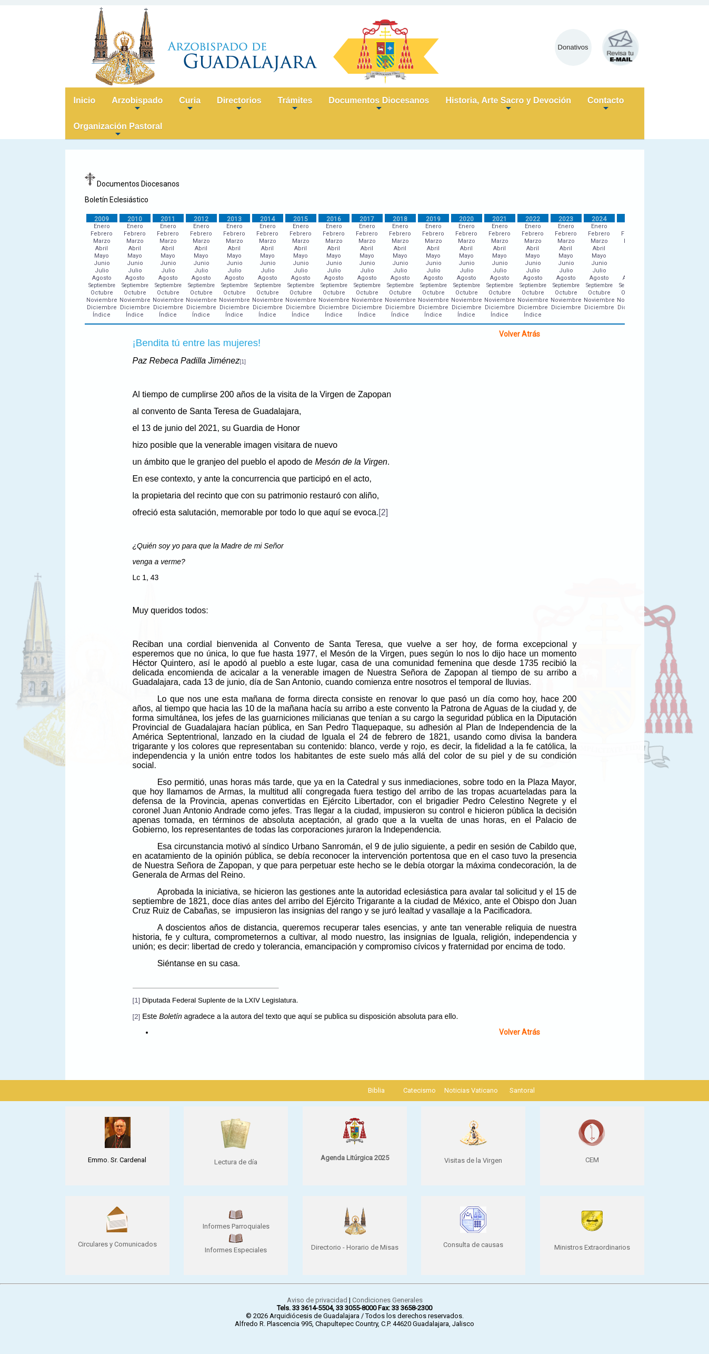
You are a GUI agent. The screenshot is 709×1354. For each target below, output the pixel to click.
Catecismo (419, 1090)
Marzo (102, 241)
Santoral (522, 1090)
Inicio (85, 100)
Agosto (102, 277)
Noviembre (101, 300)
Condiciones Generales (387, 1300)
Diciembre (102, 307)
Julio (102, 270)
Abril (101, 248)
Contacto (605, 104)
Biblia (376, 1090)
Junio (102, 263)
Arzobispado (137, 104)
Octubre (102, 292)
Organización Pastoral (118, 130)
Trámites (295, 104)
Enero (102, 226)
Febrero (102, 233)
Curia (190, 104)
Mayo (101, 255)
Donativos (573, 47)
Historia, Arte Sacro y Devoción (509, 104)
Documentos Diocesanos (378, 104)
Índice (102, 314)
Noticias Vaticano (471, 1090)
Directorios (239, 104)
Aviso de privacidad (317, 1300)
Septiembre (101, 285)
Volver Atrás (519, 334)
